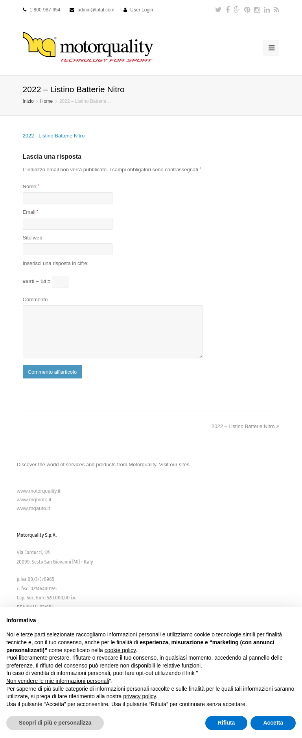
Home (46, 101)
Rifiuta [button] (226, 722)
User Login (141, 10)
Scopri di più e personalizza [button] (55, 722)
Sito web (32, 238)
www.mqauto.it (33, 508)
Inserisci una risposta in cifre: (56, 263)
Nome (31, 186)
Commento (35, 299)
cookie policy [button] (120, 650)
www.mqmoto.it (34, 500)
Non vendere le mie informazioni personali (57, 681)
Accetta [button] (273, 722)
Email (31, 212)
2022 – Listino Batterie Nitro (245, 426)
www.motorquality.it (39, 491)
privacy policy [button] (139, 696)
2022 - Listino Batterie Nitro (54, 136)
